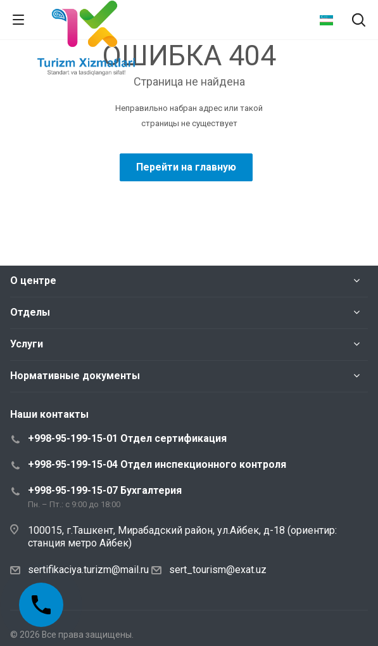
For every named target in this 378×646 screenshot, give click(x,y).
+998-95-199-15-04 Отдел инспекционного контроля (157, 464)
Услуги (26, 344)
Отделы (30, 312)
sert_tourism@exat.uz (218, 570)
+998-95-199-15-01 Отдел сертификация (127, 438)
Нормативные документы (75, 376)
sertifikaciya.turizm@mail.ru (88, 570)
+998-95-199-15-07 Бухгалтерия (105, 490)
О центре (33, 281)
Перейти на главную (186, 167)
